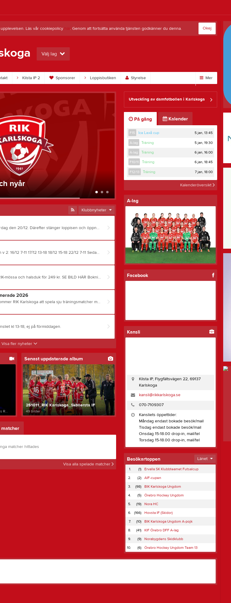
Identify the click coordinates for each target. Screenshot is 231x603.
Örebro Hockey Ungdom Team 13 (171, 547)
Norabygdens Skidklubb (163, 538)
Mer (206, 78)
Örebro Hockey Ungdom (164, 495)
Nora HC (151, 504)
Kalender (175, 119)
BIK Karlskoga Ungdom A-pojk (168, 521)
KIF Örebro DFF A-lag (161, 530)
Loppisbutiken (100, 78)
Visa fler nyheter (19, 344)
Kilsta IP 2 (28, 78)
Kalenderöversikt (197, 185)
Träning (147, 142)
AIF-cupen (152, 477)
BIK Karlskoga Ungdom (162, 486)
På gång (140, 119)
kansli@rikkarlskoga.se (159, 395)
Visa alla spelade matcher (88, 464)
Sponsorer (62, 78)
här (67, 28)
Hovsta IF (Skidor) (158, 512)
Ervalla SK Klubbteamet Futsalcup (171, 469)
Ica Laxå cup (148, 132)
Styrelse (135, 78)
